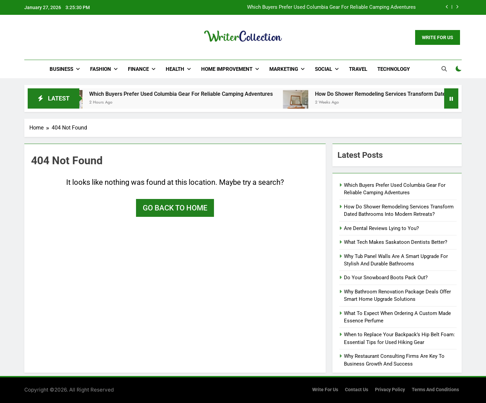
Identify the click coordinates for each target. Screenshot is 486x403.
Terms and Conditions (435, 390)
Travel (358, 69)
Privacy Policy (390, 390)
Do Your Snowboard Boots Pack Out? (386, 278)
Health (175, 69)
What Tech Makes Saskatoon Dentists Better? (395, 242)
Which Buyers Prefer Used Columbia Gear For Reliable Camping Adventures (331, 7)
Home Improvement (226, 69)
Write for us (325, 390)
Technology (393, 69)
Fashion (100, 69)
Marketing (283, 69)
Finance (138, 69)
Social (323, 69)
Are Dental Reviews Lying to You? (381, 228)
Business (61, 69)
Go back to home (175, 208)
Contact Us (356, 390)
